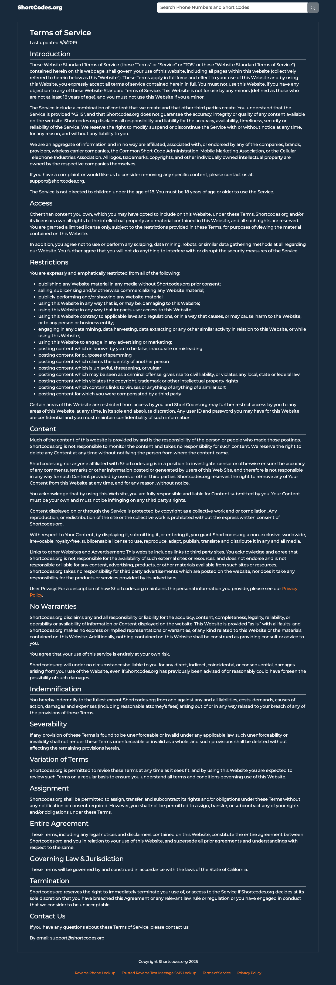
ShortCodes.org (40, 7)
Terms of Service (217, 973)
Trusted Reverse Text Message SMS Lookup (159, 973)
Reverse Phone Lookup (95, 973)
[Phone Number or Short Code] (232, 7)
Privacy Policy (249, 973)
